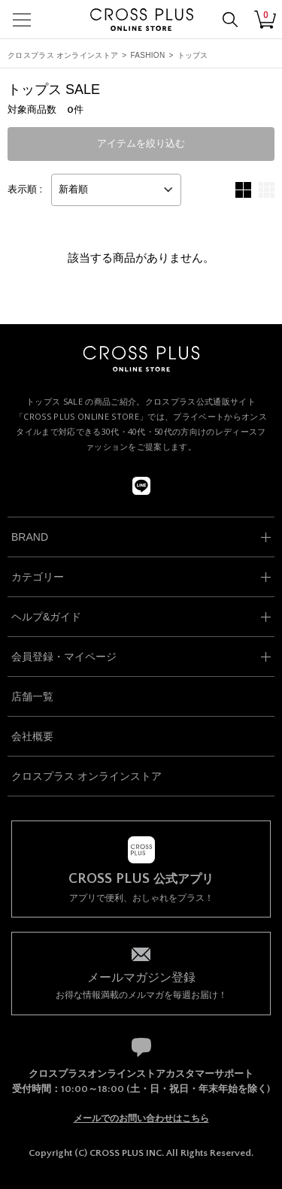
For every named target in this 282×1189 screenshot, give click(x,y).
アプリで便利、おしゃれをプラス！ (141, 887)
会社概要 (32, 736)
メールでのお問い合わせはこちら (141, 1118)
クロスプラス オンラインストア (63, 55)
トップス (192, 55)
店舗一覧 (32, 696)
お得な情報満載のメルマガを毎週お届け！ (141, 985)
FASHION (147, 55)
